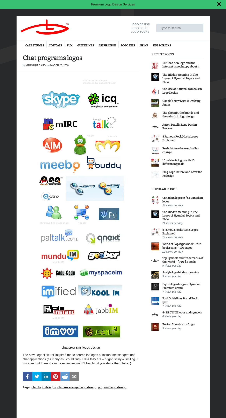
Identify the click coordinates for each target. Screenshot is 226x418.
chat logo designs (44, 387)
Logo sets (128, 45)
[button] (27, 376)
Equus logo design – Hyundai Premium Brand (181, 286)
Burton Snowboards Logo (178, 324)
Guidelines (85, 45)
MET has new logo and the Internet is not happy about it (180, 64)
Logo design (140, 24)
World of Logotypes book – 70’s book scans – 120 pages (181, 245)
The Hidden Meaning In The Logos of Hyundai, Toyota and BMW (181, 78)
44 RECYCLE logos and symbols (182, 312)
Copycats (55, 45)
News (144, 45)
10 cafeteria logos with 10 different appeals (178, 162)
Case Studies (34, 45)
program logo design (112, 387)
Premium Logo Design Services (113, 4)
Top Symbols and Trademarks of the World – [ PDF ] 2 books (182, 260)
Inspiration (107, 45)
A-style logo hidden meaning (180, 272)
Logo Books (140, 31)
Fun (69, 45)
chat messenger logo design (76, 387)
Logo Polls (139, 28)
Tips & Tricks (162, 45)
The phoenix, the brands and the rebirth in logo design (180, 114)
